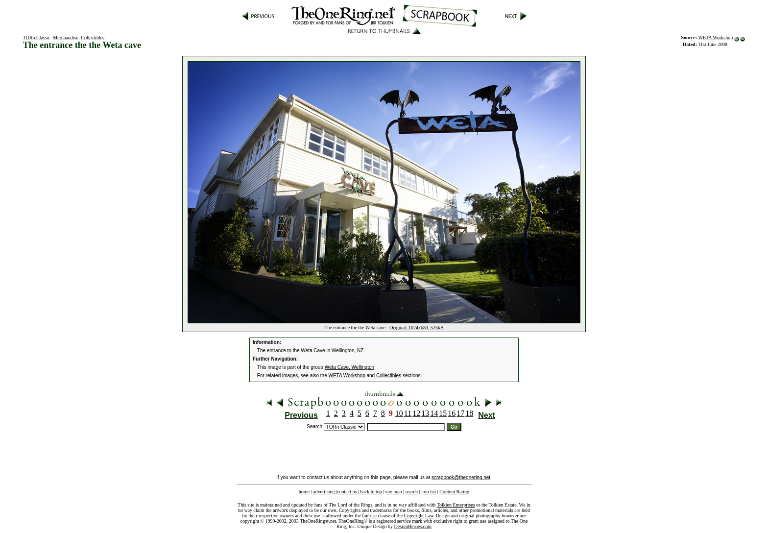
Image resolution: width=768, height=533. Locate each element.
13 (425, 413)
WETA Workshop (715, 37)
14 (434, 413)
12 (416, 413)
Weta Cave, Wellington (349, 367)
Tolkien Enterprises (456, 505)
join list (428, 491)
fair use (369, 515)
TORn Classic (36, 37)
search (411, 491)
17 (460, 413)
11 (407, 413)
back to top (371, 491)
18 (469, 413)
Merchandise (65, 37)
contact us (347, 491)
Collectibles (92, 37)
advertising (324, 491)
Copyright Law (418, 515)
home (304, 491)
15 (443, 413)
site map (393, 491)
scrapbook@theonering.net (461, 477)
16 (452, 413)
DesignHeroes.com (413, 526)
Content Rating (454, 491)
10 (399, 413)
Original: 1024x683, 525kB (416, 327)
